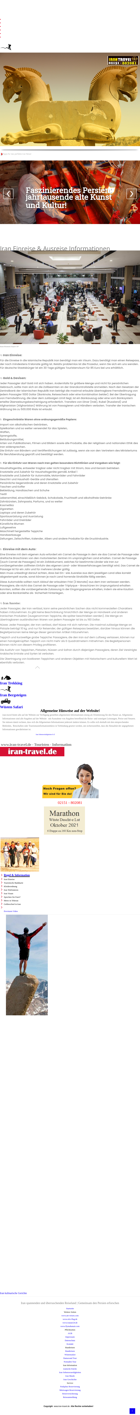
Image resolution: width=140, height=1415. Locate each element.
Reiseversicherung (70, 1393)
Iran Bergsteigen (13, 695)
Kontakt (70, 1344)
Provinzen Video (11, 911)
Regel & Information (17, 875)
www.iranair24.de (69, 1322)
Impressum (70, 1337)
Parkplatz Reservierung (70, 1386)
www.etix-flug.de (70, 1319)
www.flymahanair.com (70, 1326)
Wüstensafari (70, 1354)
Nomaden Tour (70, 1361)
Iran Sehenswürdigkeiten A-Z (45, 734)
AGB (70, 1333)
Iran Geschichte (70, 1379)
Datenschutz (70, 1340)
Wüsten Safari (11, 707)
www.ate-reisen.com (70, 1315)
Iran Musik (70, 1376)
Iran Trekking (11, 683)
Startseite (70, 1308)
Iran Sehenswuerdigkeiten (70, 1372)
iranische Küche (70, 1369)
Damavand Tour (70, 1358)
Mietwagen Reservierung (69, 1390)
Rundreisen (70, 1351)
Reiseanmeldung (70, 1397)
